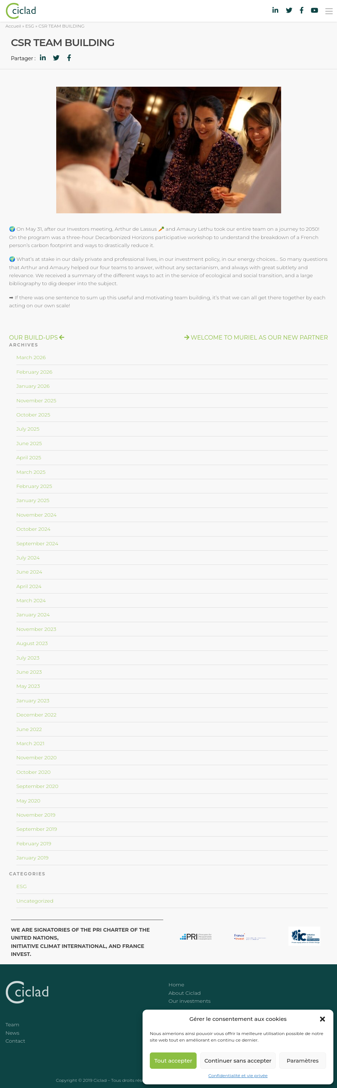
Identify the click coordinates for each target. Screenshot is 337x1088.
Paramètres (302, 1060)
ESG (29, 26)
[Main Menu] (329, 11)
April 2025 (28, 457)
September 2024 (37, 543)
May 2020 (28, 800)
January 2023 (32, 700)
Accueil (13, 26)
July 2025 (28, 429)
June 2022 (29, 729)
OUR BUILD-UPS (33, 337)
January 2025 (32, 500)
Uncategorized (34, 901)
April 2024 (28, 586)
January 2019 (32, 857)
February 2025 (34, 486)
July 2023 (28, 657)
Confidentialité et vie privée (238, 1075)
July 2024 (28, 557)
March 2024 (31, 600)
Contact (15, 1041)
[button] (322, 1019)
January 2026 (33, 386)
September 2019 (36, 829)
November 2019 (36, 815)
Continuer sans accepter (237, 1060)
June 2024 (29, 571)
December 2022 (36, 714)
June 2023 (29, 672)
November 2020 (36, 757)
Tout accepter (173, 1060)
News (12, 1033)
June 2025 (29, 443)
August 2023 (32, 643)
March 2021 (30, 743)
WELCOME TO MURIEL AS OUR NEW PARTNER (259, 337)
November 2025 (36, 400)
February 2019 (33, 843)
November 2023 (36, 629)
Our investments (190, 1001)
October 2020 (33, 772)
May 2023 (28, 686)
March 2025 (30, 472)
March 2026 (31, 357)
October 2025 (33, 414)
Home (176, 984)
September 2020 (37, 786)
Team (12, 1024)
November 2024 (36, 515)
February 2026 (34, 372)
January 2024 (33, 614)
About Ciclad (185, 993)
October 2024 (33, 529)
